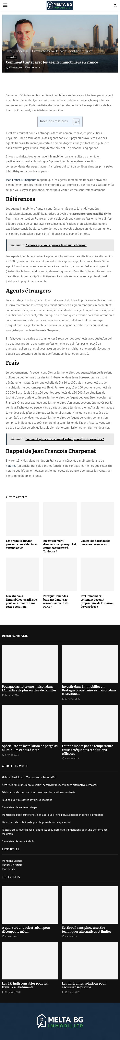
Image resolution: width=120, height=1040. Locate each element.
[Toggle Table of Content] (74, 121)
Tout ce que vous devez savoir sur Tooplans (27, 800)
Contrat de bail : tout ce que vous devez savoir (95, 542)
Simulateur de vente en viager (19, 807)
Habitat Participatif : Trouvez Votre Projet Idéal (29, 777)
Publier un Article (12, 865)
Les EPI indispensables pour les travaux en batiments (25, 985)
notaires (11, 466)
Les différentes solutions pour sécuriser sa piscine (84, 985)
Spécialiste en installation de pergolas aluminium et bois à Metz (30, 748)
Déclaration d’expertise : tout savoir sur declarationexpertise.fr (38, 792)
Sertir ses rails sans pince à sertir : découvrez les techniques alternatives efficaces (50, 785)
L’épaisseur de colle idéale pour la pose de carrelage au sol (36, 822)
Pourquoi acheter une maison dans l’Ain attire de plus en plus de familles (29, 688)
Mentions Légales (12, 860)
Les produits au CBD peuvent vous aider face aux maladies (21, 544)
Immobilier (11, 57)
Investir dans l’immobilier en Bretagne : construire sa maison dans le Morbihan (89, 690)
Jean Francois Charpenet (21, 180)
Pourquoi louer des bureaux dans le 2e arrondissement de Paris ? (55, 602)
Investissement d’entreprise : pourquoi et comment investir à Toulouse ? (59, 546)
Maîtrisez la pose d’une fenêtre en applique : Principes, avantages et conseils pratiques (52, 814)
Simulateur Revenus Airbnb (18, 841)
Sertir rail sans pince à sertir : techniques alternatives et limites (86, 929)
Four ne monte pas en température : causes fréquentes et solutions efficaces (88, 749)
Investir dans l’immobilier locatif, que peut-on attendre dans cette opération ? (21, 602)
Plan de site (9, 869)
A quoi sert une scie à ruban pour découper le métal (26, 929)
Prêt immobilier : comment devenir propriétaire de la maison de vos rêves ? (97, 602)
